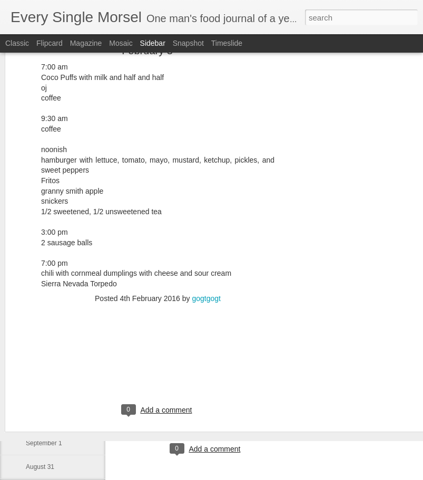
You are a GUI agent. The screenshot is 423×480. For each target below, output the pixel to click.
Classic (17, 43)
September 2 (44, 419)
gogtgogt (206, 245)
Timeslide (226, 43)
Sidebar (152, 43)
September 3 (44, 395)
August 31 (40, 467)
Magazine (86, 43)
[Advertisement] (332, 162)
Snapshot (188, 43)
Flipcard (49, 43)
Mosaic (120, 43)
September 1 (44, 443)
